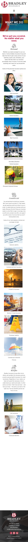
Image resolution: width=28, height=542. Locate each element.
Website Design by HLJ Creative (14, 538)
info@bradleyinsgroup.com (14, 529)
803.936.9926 (14, 527)
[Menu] (14, 11)
